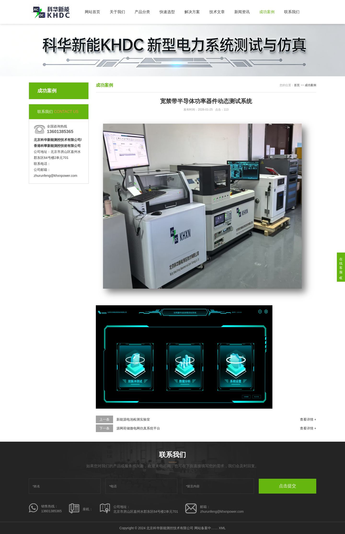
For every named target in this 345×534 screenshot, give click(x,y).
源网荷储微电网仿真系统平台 (138, 428)
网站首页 (92, 12)
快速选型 (167, 12)
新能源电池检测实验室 (133, 419)
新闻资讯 (242, 12)
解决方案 (192, 12)
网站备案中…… (206, 528)
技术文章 (217, 12)
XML (222, 528)
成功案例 (267, 12)
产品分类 (142, 12)
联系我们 (291, 12)
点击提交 (287, 486)
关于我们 (117, 12)
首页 (297, 85)
